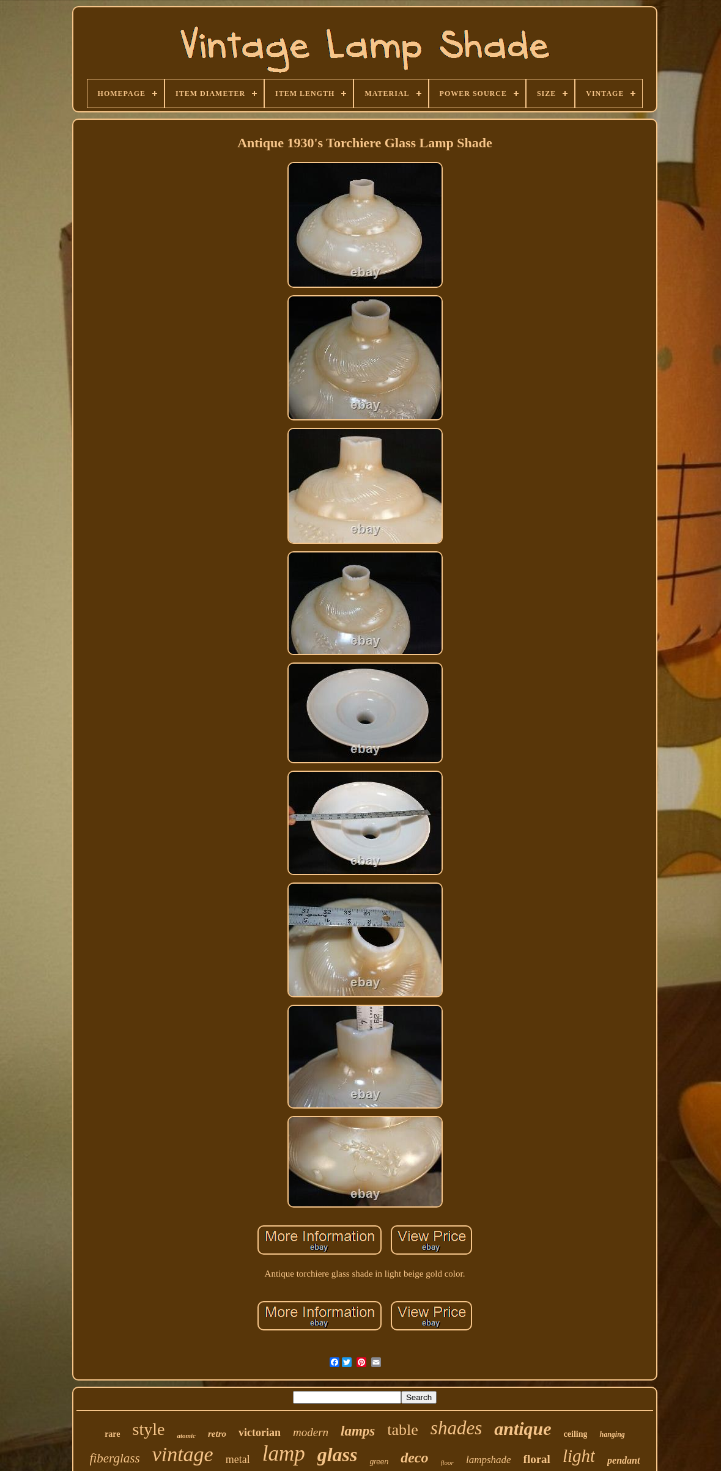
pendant (623, 1460)
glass (337, 1454)
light (579, 1455)
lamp (283, 1453)
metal (238, 1459)
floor (447, 1462)
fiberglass (115, 1458)
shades (456, 1428)
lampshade (488, 1459)
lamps (358, 1431)
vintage (182, 1454)
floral (536, 1459)
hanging (611, 1434)
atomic (186, 1435)
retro (217, 1434)
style (149, 1429)
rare (112, 1434)
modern (310, 1432)
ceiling (576, 1434)
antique (522, 1428)
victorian (259, 1432)
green (378, 1462)
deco (414, 1457)
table (402, 1430)
